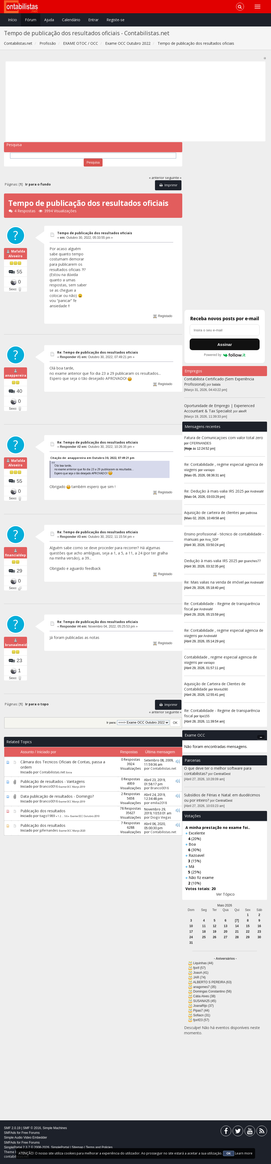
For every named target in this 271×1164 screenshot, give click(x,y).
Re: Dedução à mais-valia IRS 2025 (214, 491)
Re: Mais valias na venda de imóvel (214, 582)
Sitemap (77, 1147)
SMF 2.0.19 (12, 1128)
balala (216, 384)
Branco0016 (48, 800)
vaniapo (209, 470)
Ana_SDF (212, 540)
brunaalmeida (17, 659)
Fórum (30, 19)
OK (228, 1153)
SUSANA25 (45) (204, 1001)
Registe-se (115, 19)
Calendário (71, 19)
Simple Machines (55, 1128)
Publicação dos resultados (42, 824)
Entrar (93, 19)
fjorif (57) (199, 968)
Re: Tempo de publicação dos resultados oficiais (97, 352)
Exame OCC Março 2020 (72, 844)
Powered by (225, 355)
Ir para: (111, 736)
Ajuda (49, 19)
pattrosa (251, 513)
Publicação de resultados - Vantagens (52, 795)
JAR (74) (199, 977)
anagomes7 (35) (204, 987)
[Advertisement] (135, 101)
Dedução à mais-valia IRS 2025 (210, 560)
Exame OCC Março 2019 (72, 800)
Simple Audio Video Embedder (25, 1137)
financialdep (15, 565)
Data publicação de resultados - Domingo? (57, 810)
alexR (243, 411)
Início (12, 19)
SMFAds (10, 1133)
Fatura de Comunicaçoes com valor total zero (223, 437)
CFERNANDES (200, 443)
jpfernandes (48, 844)
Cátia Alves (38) (204, 996)
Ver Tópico (225, 894)
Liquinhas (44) (203, 963)
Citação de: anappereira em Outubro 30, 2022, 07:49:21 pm (92, 461)
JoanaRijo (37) (203, 1006)
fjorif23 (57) (201, 1020)
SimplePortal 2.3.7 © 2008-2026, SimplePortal (36, 1147)
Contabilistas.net (52, 786)
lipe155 (204, 716)
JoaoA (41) (200, 972)
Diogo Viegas (160, 831)
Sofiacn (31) (201, 1015)
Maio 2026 (224, 905)
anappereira (15, 379)
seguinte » (173, 177)
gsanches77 (252, 561)
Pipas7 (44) (201, 1010)
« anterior (156, 177)
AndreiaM (257, 491)
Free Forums (30, 1133)
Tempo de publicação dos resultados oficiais (94, 233)
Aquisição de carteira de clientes (212, 512)
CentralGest (222, 774)
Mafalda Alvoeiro (16, 257)
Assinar (224, 344)
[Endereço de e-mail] (225, 330)
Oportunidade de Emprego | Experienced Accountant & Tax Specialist (219, 408)
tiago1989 (47, 830)
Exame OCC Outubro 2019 (84, 830)
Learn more (243, 1153)
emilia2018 (158, 816)
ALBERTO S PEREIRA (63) (212, 982)
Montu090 (221, 689)
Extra (69, 786)
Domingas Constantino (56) (212, 991)
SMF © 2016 (32, 1128)
